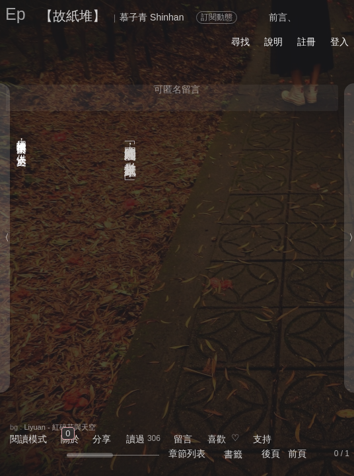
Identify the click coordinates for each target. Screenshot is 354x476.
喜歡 (216, 439)
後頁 (271, 453)
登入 (339, 41)
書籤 (233, 454)
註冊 (306, 41)
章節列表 (186, 453)
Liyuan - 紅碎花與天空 (59, 427)
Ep (15, 14)
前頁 (297, 453)
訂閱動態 (216, 17)
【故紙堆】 (73, 16)
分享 (101, 439)
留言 (183, 439)
